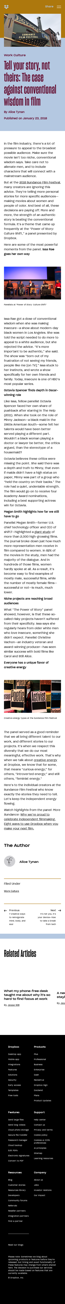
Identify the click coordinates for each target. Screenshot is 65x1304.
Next (47, 917)
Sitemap (38, 1153)
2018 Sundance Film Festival (39, 182)
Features (12, 1069)
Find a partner (15, 1221)
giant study (42, 532)
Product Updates (42, 1100)
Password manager (17, 1140)
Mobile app (13, 1059)
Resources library (17, 1190)
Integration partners (18, 1216)
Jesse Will (13, 1005)
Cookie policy (40, 1135)
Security (12, 1080)
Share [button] (49, 6)
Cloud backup (15, 1145)
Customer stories (16, 1185)
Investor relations (42, 1190)
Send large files (16, 1120)
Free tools (13, 1095)
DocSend (38, 1090)
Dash (36, 1075)
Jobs (36, 1185)
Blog (10, 1180)
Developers (13, 1195)
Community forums (17, 1200)
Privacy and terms (43, 1130)
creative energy (45, 760)
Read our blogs (15, 1245)
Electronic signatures (18, 1155)
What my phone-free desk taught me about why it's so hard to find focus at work (27, 995)
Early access (14, 1085)
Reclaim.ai (39, 1080)
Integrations (14, 1064)
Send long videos (16, 1125)
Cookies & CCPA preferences (42, 1141)
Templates (13, 1090)
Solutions (12, 1075)
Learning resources (43, 1158)
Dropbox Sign (40, 1085)
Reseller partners (16, 1211)
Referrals (12, 1205)
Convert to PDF (15, 1161)
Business (38, 1064)
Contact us (39, 1125)
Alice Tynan (16, 112)
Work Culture (15, 55)
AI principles (40, 1148)
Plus (36, 1054)
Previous (17, 917)
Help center (40, 1120)
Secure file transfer (17, 1135)
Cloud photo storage (18, 1130)
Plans (36, 1095)
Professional (40, 1059)
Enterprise (39, 1069)
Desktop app (14, 1054)
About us (38, 1180)
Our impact (39, 1195)
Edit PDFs (13, 1150)
